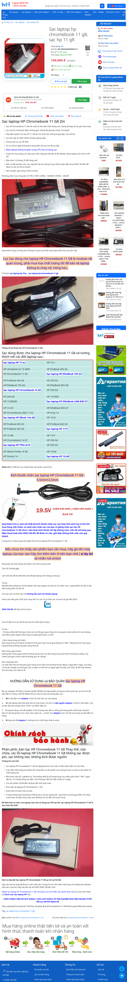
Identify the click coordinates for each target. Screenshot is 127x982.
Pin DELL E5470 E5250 (118, 250)
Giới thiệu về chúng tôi (75, 969)
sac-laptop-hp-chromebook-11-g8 (43, 273)
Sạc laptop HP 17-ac (14, 362)
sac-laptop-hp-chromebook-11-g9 (79, 917)
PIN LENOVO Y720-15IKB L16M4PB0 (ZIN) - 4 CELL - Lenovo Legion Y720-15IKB (103, 255)
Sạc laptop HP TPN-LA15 (17, 444)
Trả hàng (101, 974)
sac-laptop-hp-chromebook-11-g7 (30, 917)
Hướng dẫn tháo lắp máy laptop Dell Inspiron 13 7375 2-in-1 (114, 295)
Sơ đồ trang (103, 979)
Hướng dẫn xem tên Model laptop (42, 594)
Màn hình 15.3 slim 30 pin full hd (119, 181)
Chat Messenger (110, 56)
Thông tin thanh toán (75, 974)
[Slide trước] (118, 138)
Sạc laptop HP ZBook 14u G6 (19, 417)
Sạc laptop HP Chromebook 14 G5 (22, 390)
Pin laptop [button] (14, 12)
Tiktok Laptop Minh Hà (112, 67)
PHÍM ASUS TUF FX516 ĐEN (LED (104, 215)
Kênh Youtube (109, 62)
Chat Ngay (82, 100)
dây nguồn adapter (64, 703)
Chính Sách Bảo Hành (75, 979)
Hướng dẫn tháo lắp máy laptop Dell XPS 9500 (114, 306)
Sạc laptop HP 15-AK (58, 456)
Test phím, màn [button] (112, 12)
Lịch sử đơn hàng (41, 974)
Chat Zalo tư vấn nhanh (113, 51)
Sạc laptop (19, 22)
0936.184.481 (26, 606)
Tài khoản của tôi (41, 969)
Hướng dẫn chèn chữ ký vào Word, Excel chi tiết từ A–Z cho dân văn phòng (115, 282)
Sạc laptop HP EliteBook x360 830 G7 (67, 401)
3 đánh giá (72, 87)
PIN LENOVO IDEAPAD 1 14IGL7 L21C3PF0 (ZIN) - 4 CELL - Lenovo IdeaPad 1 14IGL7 (118, 220)
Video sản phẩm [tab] (55, 116)
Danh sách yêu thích (43, 979)
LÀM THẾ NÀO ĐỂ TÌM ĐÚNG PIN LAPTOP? (114, 316)
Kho (94, 12)
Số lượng (55, 75)
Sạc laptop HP (33, 22)
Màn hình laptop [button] (74, 12)
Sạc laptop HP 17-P (57, 428)
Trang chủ (8, 22)
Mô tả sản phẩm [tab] (12, 116)
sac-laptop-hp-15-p (18, 273)
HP (62, 46)
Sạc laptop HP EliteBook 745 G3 (64, 373)
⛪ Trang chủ (5, 15)
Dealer (101, 12)
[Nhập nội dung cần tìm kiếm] (72, 6)
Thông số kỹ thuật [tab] (34, 116)
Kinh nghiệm (88, 13)
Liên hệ (124, 13)
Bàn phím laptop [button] (42, 12)
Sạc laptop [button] (26, 12)
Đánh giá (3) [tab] (74, 116)
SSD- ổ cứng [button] (58, 12)
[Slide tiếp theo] (122, 138)
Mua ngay (81, 81)
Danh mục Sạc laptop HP (16, 894)
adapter (24, 698)
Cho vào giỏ (61, 81)
